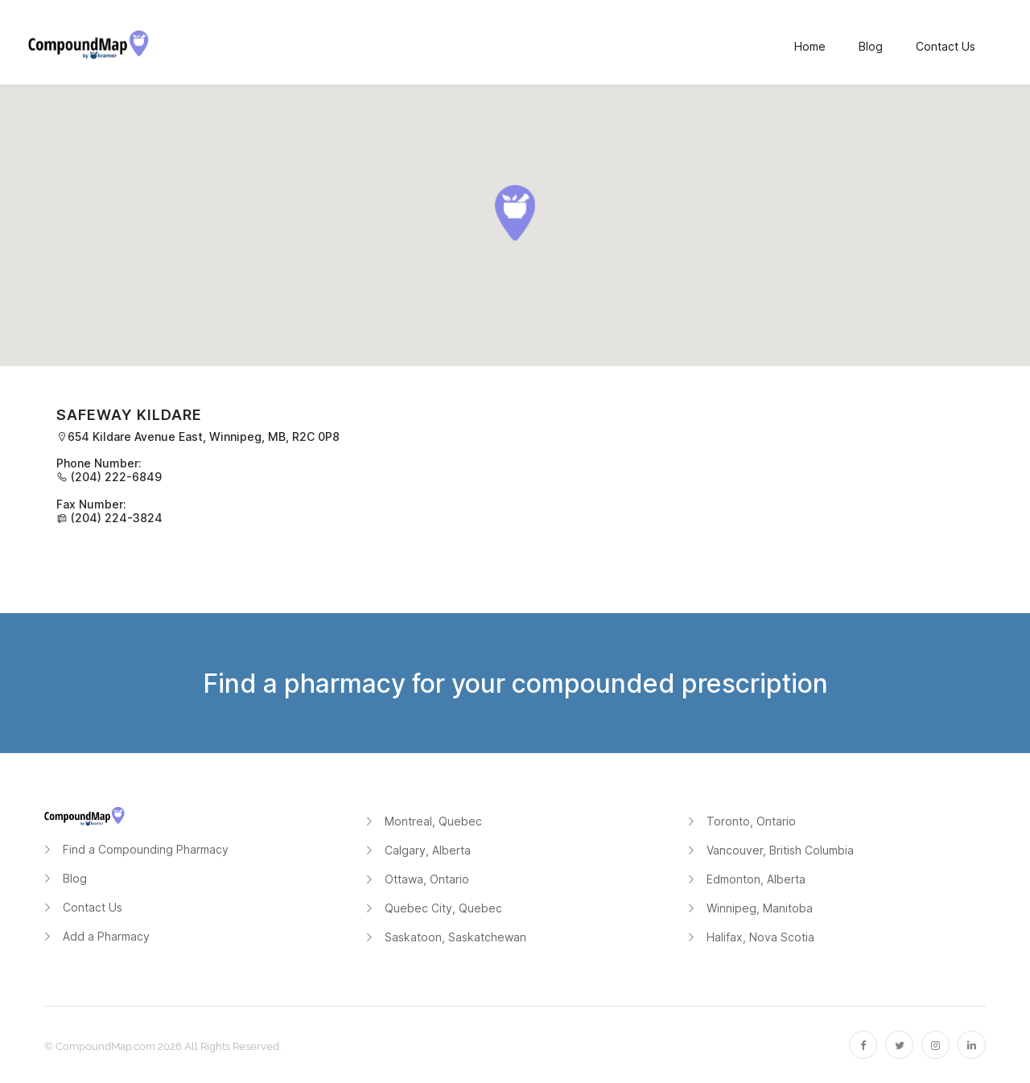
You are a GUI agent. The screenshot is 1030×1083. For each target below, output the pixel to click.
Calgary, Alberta (428, 850)
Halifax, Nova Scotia (760, 937)
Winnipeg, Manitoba (760, 908)
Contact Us (92, 907)
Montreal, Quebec (433, 821)
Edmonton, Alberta (756, 879)
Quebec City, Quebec (443, 908)
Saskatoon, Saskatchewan (455, 937)
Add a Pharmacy (106, 936)
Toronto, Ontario (751, 821)
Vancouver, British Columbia (780, 850)
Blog (75, 878)
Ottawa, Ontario (427, 879)
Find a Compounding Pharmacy (146, 849)
